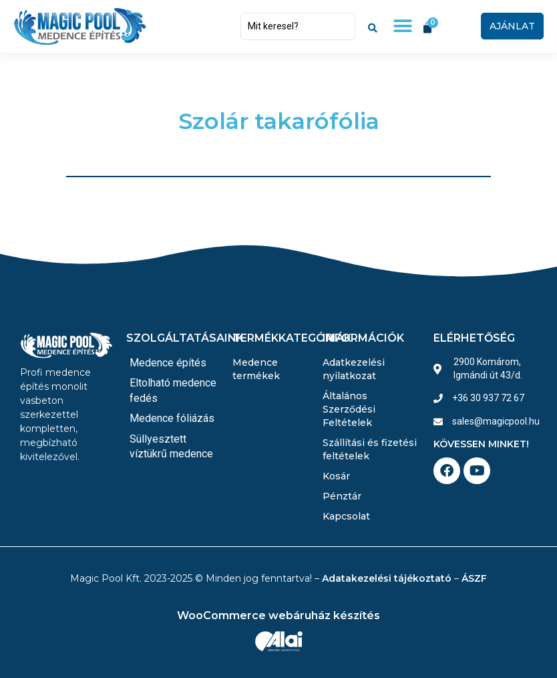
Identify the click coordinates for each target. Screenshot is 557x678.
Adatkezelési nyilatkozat (354, 369)
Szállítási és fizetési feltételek (370, 449)
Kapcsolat (346, 516)
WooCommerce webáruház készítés (278, 615)
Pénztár (342, 496)
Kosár (336, 476)
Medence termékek (256, 369)
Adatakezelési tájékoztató (386, 578)
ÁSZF (474, 578)
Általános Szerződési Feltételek (349, 409)
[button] (402, 26)
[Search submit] (372, 26)
